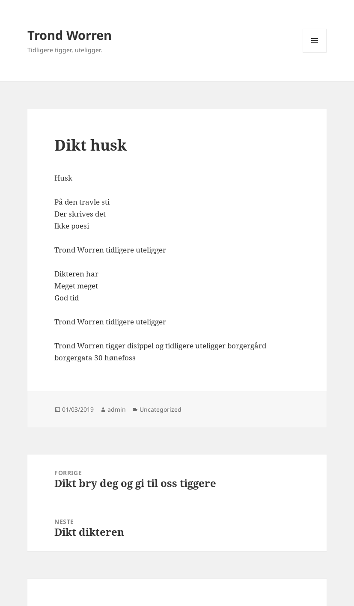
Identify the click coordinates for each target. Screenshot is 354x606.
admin (116, 409)
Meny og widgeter (315, 52)
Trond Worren (69, 35)
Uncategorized (160, 409)
